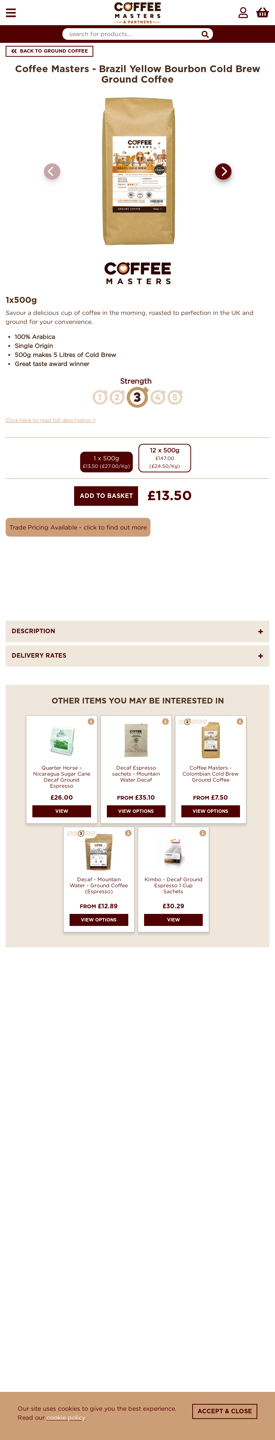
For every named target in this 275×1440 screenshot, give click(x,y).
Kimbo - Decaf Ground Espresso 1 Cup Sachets (173, 885)
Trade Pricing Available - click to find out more (78, 527)
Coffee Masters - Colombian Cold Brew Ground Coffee (210, 773)
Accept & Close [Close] (225, 1411)
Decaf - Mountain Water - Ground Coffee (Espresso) (99, 885)
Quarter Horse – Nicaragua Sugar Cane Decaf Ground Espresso (61, 776)
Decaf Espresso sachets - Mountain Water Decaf (136, 773)
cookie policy (66, 1417)
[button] (223, 171)
